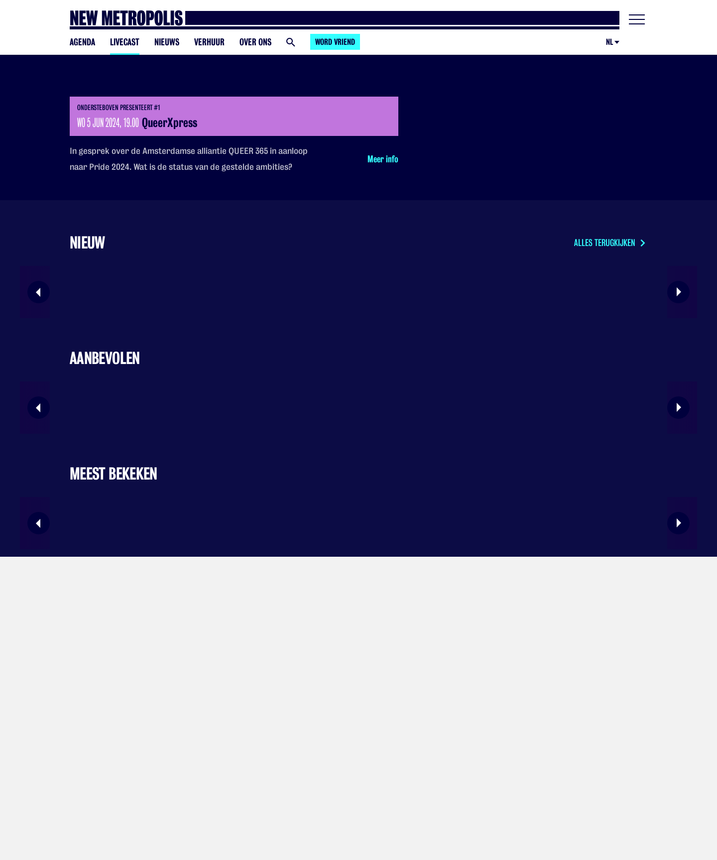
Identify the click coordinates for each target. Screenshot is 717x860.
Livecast (124, 42)
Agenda (82, 42)
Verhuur (209, 42)
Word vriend (335, 42)
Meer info (382, 159)
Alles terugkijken (610, 243)
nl (609, 42)
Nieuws (166, 42)
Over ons (255, 42)
